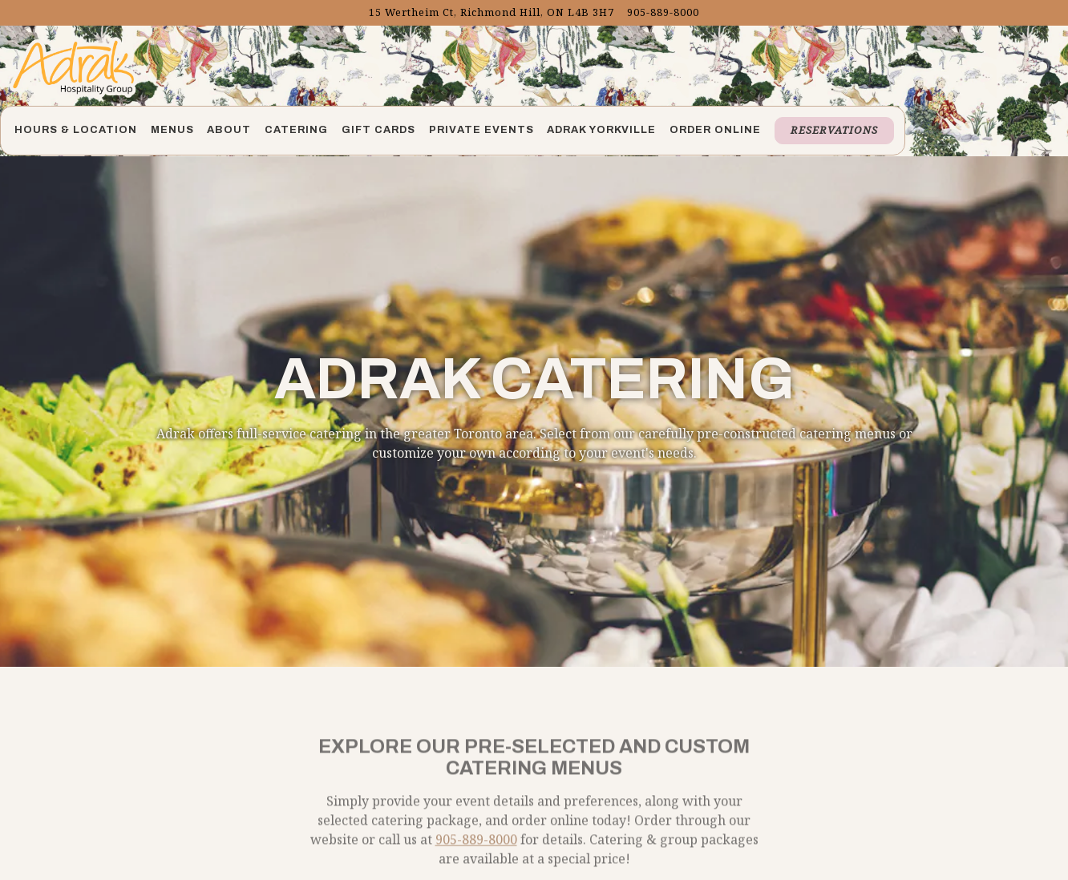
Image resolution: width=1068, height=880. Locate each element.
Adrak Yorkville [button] (601, 129)
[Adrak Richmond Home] (74, 66)
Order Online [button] (715, 129)
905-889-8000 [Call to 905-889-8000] (663, 12)
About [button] (229, 129)
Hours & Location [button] (75, 129)
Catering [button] (296, 129)
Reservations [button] (834, 130)
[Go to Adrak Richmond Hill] (491, 12)
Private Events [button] (481, 129)
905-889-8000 (476, 825)
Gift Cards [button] (378, 129)
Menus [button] (172, 129)
